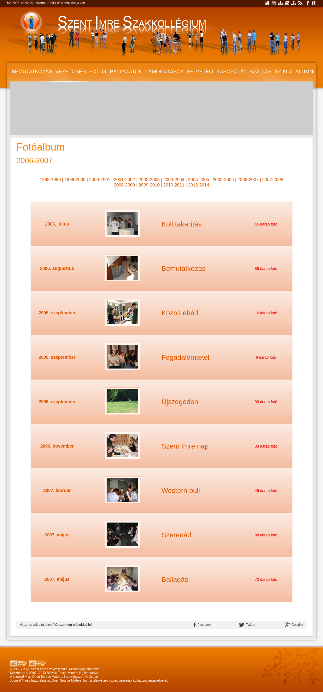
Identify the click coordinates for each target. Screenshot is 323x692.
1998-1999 (50, 179)
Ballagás (175, 579)
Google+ (294, 624)
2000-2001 (99, 179)
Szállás (261, 71)
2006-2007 (248, 179)
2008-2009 (124, 184)
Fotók (98, 71)
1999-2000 (74, 179)
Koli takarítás (182, 224)
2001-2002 (124, 179)
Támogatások (164, 71)
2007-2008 (272, 179)
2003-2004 (174, 179)
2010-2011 (174, 184)
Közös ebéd (180, 313)
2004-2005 (198, 179)
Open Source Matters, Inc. (50, 676)
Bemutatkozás (32, 71)
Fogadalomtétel (185, 357)
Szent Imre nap (185, 446)
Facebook (202, 624)
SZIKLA (283, 71)
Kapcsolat (231, 71)
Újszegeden (180, 402)
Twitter (247, 624)
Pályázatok (126, 71)
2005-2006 (223, 179)
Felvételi (200, 71)
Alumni (304, 71)
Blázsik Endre (56, 673)
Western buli (181, 491)
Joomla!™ (20, 676)
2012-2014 (198, 184)
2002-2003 (149, 179)
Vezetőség (70, 71)
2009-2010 (149, 184)
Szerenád (176, 535)
